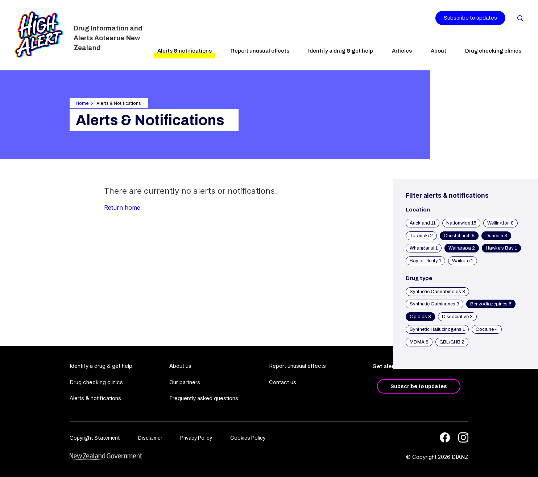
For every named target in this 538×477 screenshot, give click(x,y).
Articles (402, 51)
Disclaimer (150, 438)
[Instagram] (463, 437)
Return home (122, 207)
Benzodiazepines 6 (491, 304)
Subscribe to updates (470, 18)
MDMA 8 (419, 342)
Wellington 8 (500, 223)
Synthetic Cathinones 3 (434, 304)
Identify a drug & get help (340, 51)
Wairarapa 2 (461, 248)
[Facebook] (445, 437)
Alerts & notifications (184, 51)
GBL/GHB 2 (451, 342)
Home (82, 103)
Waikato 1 (462, 260)
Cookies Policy (247, 438)
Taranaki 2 (421, 235)
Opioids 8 (420, 316)
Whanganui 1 (424, 248)
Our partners (184, 382)
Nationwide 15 (461, 223)
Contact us (282, 382)
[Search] (519, 17)
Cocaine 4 (487, 329)
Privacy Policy (196, 438)
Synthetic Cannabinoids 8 (437, 291)
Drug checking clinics (493, 51)
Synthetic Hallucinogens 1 (437, 329)
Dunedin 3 (496, 235)
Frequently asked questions (203, 398)
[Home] (39, 34)
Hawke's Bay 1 (501, 248)
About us (180, 365)
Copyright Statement (95, 438)
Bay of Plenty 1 (425, 260)
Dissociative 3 (457, 316)
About (438, 51)
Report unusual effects (260, 51)
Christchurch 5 (459, 235)
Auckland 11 (422, 223)
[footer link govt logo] (106, 457)
